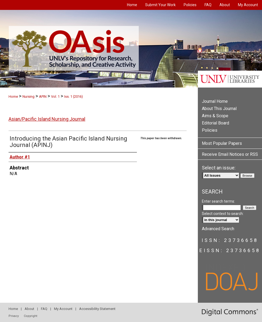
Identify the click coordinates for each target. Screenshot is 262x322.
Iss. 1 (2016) (73, 96)
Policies (209, 130)
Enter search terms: (218, 201)
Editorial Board (215, 123)
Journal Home (215, 101)
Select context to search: (223, 213)
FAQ (44, 309)
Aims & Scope (215, 115)
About (29, 309)
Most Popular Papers (222, 143)
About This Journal (219, 108)
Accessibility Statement (97, 309)
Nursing (28, 96)
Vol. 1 (55, 96)
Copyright (30, 316)
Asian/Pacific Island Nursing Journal (47, 119)
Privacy (14, 316)
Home (13, 96)
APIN (43, 96)
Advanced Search (218, 228)
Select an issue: (219, 168)
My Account (63, 309)
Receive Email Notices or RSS (230, 154)
